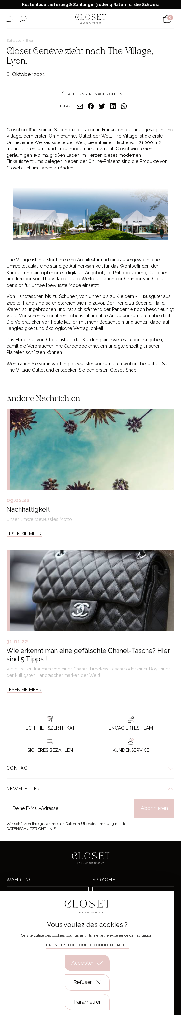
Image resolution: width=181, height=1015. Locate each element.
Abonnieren (154, 808)
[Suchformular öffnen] (23, 19)
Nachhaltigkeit (28, 509)
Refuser (87, 982)
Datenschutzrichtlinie (31, 828)
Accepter (87, 963)
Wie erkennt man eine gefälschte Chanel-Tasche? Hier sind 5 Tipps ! (88, 655)
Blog (29, 40)
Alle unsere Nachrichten (90, 94)
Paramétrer (87, 1002)
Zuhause (14, 40)
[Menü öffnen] (9, 19)
